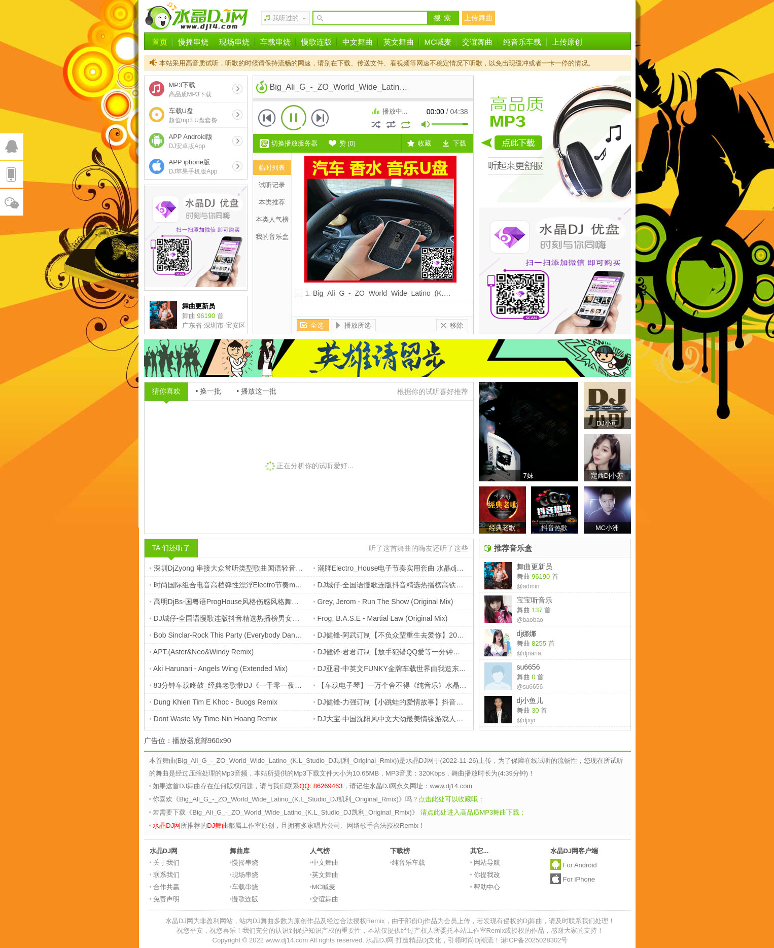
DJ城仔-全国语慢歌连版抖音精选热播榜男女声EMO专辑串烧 (247, 618)
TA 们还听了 (171, 548)
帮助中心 (485, 887)
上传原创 (567, 42)
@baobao (530, 619)
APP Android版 (191, 141)
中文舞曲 (357, 42)
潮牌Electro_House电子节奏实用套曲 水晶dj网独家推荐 (402, 568)
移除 (456, 325)
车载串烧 (275, 42)
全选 (317, 325)
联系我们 (165, 875)
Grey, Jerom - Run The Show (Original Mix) (383, 602)
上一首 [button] (267, 118)
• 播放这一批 (256, 391)
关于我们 (165, 862)
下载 (459, 143)
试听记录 (272, 185)
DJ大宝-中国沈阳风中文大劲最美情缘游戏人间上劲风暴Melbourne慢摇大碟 (433, 719)
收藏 (424, 143)
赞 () (347, 143)
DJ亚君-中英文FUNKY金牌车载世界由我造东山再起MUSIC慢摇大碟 (422, 668)
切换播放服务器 (294, 143)
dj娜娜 (527, 633)
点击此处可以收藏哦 (448, 799)
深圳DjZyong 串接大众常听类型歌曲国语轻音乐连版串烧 (240, 568)
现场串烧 (234, 42)
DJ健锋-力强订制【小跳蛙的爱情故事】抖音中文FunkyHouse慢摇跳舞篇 (429, 702)
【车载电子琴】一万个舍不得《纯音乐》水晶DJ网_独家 (403, 685)
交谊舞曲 (477, 42)
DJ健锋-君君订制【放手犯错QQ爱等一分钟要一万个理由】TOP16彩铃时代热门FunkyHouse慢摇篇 (471, 652)
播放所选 (357, 325)
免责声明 (165, 899)
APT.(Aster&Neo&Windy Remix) (202, 652)
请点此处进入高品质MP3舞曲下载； (473, 812)
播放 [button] (293, 117)
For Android (580, 865)
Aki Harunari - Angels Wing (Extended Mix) (219, 668)
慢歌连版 (316, 42)
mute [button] (426, 125)
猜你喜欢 (166, 391)
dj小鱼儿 (530, 700)
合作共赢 (165, 887)
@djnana (529, 653)
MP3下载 (190, 89)
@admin (528, 586)
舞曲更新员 (534, 567)
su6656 (528, 667)
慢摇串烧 (193, 42)
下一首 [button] (320, 118)
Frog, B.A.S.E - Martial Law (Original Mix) (380, 618)
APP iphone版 (193, 166)
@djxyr (526, 720)
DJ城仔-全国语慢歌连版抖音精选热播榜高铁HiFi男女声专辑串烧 (416, 585)
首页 (159, 42)
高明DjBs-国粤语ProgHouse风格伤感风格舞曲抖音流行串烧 (245, 602)
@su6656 (530, 686)
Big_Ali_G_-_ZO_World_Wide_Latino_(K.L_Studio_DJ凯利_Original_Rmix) (431, 293)
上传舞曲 (478, 18)
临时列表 (272, 167)
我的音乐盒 (272, 236)
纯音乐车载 (522, 42)
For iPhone (579, 879)
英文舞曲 (398, 42)
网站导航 (485, 862)
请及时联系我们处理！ (582, 921)
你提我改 (485, 875)
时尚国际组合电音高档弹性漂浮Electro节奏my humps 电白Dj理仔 (254, 585)
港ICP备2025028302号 (534, 940)
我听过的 (285, 18)
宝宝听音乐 (534, 600)
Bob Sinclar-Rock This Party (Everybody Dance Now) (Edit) (245, 635)
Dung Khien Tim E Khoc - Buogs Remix (213, 702)
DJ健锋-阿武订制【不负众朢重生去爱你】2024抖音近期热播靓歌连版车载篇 (435, 635)
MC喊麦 (438, 42)
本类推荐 (272, 202)
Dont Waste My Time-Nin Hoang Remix (213, 719)
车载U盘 (193, 115)
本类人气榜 (272, 219)
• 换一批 (209, 391)
